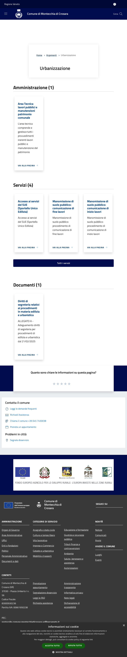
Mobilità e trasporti (42, 556)
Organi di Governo (10, 530)
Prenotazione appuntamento (40, 585)
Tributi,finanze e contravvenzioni (72, 546)
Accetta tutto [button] (52, 645)
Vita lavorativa (40, 540)
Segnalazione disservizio (45, 592)
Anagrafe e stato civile (44, 530)
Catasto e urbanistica (43, 551)
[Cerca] (121, 14)
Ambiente (69, 553)
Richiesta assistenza (43, 603)
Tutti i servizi (63, 263)
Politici (5, 551)
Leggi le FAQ (39, 598)
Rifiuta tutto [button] (75, 645)
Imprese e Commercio (43, 545)
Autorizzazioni (71, 568)
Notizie (98, 530)
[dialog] (63, 639)
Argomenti (51, 55)
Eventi (98, 560)
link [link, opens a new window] (91, 639)
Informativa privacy (73, 592)
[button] (63, 652)
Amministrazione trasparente (72, 585)
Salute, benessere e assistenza (73, 561)
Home (39, 55)
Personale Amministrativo (14, 556)
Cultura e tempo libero (44, 535)
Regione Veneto (12, 4)
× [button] (124, 625)
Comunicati (100, 535)
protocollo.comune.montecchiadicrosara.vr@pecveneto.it (30, 622)
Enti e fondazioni (10, 545)
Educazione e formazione (76, 530)
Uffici (4, 540)
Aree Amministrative (12, 535)
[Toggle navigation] (6, 13)
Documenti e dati (10, 561)
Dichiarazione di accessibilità (72, 605)
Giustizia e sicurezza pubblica (74, 537)
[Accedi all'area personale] (115, 4)
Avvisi (98, 540)
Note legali (69, 598)
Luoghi (98, 554)
